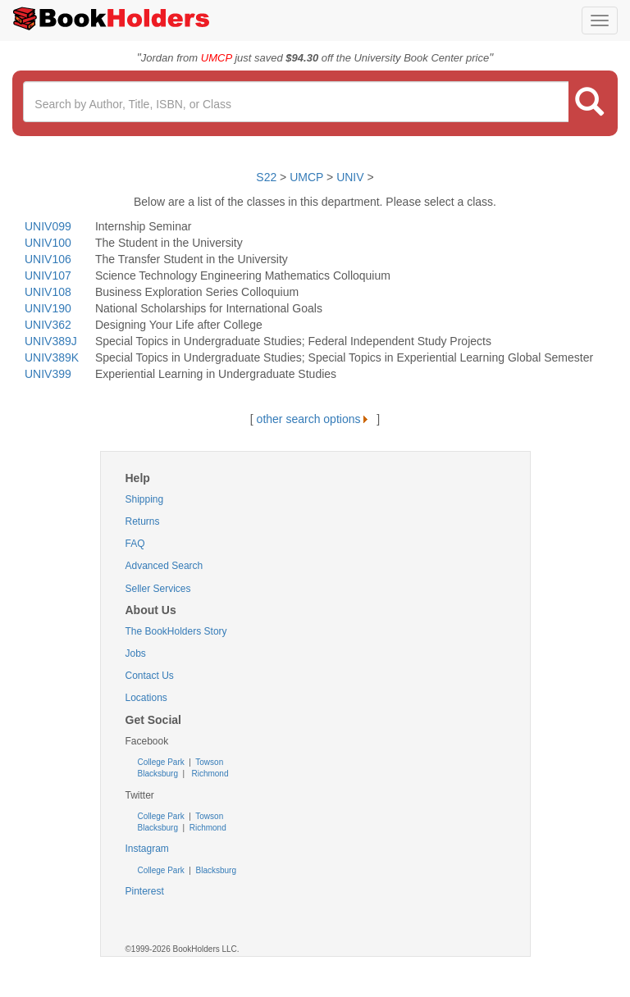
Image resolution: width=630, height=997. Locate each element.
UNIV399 (48, 373)
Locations (146, 697)
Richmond (209, 773)
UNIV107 (48, 275)
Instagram (147, 848)
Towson (209, 762)
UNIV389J (51, 341)
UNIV (349, 177)
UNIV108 (48, 291)
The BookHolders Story (176, 631)
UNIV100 (48, 242)
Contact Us (150, 675)
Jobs (136, 653)
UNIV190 (48, 308)
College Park (162, 762)
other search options (315, 419)
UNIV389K (52, 357)
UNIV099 (48, 226)
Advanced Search (164, 565)
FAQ (135, 543)
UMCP (308, 177)
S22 (266, 177)
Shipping (145, 499)
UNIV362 (48, 324)
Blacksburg (158, 773)
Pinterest (145, 891)
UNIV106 (48, 259)
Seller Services (158, 588)
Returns (143, 521)
